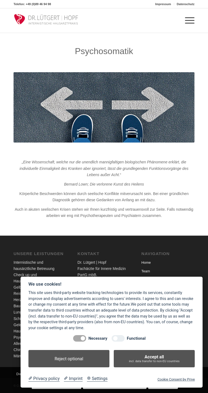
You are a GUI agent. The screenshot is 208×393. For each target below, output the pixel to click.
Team (145, 271)
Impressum (163, 4)
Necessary (97, 338)
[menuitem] (163, 4)
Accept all (154, 358)
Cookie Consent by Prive (176, 379)
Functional (136, 338)
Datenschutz (185, 4)
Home (146, 262)
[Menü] (187, 20)
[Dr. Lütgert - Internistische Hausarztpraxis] (46, 20)
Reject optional (68, 358)
